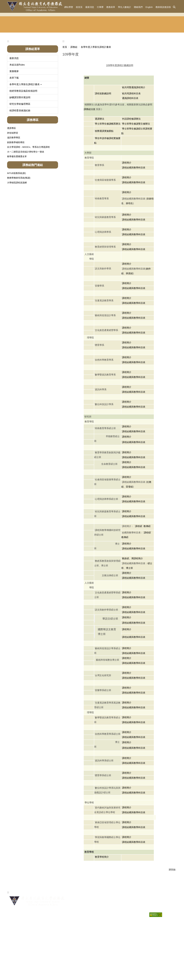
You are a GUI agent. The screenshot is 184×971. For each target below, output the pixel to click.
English (149, 7)
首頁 (64, 84)
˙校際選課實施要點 (103, 168)
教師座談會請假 (163, 7)
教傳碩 (147, 563)
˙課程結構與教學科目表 (133, 204)
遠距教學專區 (13, 174)
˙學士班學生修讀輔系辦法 (107, 160)
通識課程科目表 (130, 135)
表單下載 (14, 114)
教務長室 (18, 64)
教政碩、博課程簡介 (132, 595)
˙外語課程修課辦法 (131, 155)
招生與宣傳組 (47, 64)
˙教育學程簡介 (101, 894)
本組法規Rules (17, 101)
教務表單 (110, 7)
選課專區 (11, 165)
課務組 (107, 64)
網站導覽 (68, 7)
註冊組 (77, 64)
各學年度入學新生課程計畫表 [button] (25, 121)
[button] (174, 7)
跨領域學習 (12, 169)
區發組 (129, 523)
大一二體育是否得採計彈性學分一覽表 (25, 188)
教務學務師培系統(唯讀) (18, 214)
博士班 (129, 605)
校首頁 (79, 7)
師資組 (129, 310)
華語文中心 (136, 64)
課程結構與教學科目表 (133, 615)
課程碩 (138, 563)
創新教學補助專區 (16, 179)
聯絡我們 (138, 7)
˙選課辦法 (99, 155)
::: (60, 7)
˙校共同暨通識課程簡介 (133, 124)
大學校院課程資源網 (17, 219)
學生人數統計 (124, 7)
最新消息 (89, 7)
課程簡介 (126, 610)
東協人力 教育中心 (166, 64)
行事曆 (100, 7)
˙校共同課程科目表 (131, 130)
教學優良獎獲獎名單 (17, 193)
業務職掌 (14, 108)
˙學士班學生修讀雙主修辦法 (135, 160)
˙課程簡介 (126, 199)
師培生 (129, 240)
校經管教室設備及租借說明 (23, 128)
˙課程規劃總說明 (102, 130)
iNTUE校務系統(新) (16, 210)
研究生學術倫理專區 (19, 141)
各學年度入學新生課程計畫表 (96, 84)
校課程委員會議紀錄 (19, 147)
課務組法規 (89, 146)
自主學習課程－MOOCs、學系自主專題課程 (28, 184)
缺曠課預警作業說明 (19, 134)
